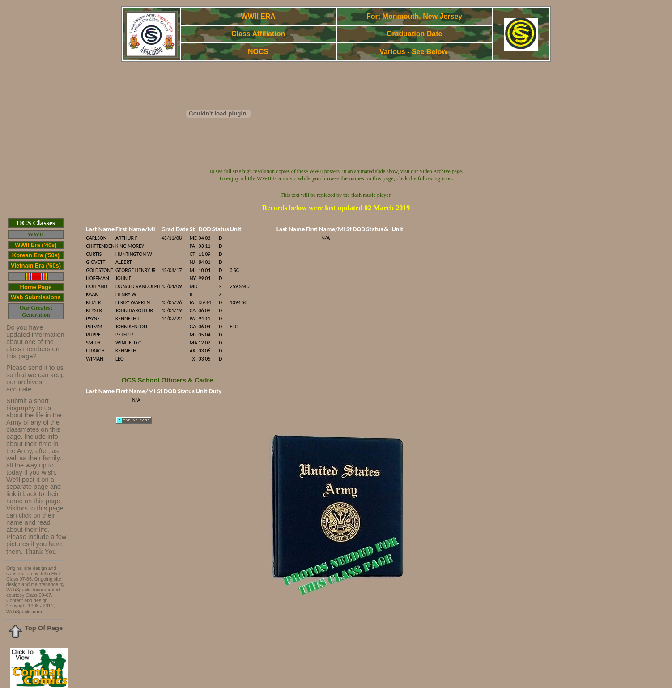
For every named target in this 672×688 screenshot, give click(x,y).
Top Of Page (44, 628)
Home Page (36, 287)
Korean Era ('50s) (36, 255)
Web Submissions (36, 297)
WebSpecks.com (24, 611)
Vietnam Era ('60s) (36, 265)
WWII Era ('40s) (35, 245)
